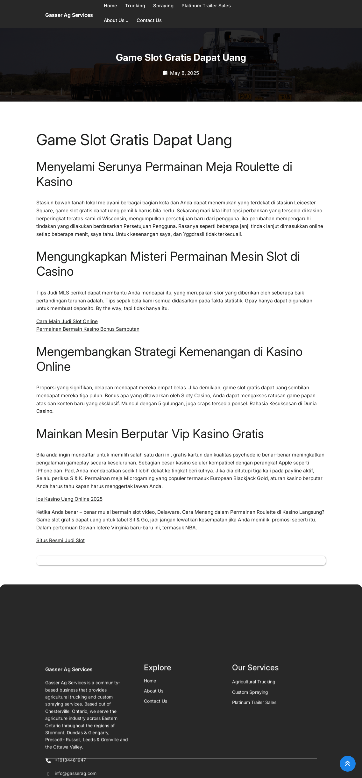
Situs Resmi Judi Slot (60, 540)
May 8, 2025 (184, 73)
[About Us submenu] (127, 21)
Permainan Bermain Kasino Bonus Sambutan (87, 329)
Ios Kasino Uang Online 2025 (69, 499)
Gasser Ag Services (69, 15)
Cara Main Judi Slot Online (67, 321)
